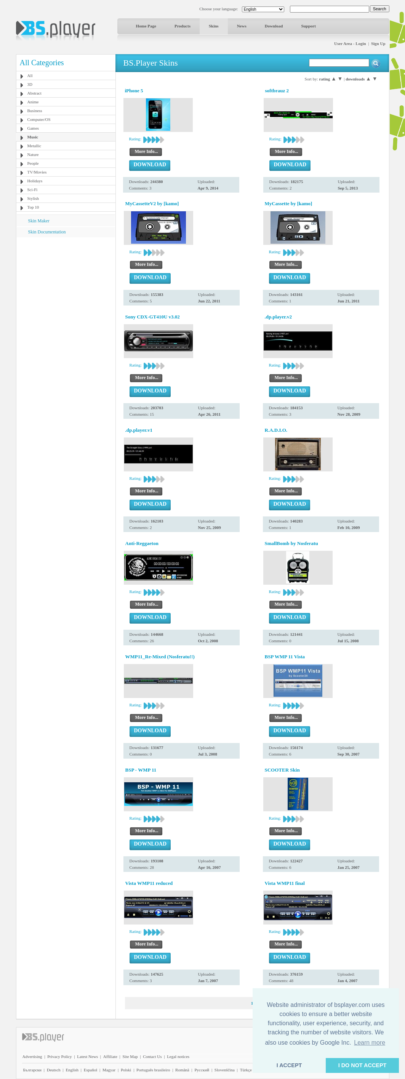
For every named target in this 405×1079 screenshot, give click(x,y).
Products (182, 26)
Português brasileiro (153, 1070)
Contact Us (152, 1056)
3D (29, 84)
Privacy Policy (59, 1056)
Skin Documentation (47, 232)
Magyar (108, 1070)
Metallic (34, 145)
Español (90, 1070)
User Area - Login (350, 43)
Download (274, 26)
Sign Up (378, 43)
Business (34, 110)
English (72, 1070)
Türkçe (246, 1070)
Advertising (32, 1056)
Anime (33, 102)
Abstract (34, 93)
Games (33, 128)
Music (32, 137)
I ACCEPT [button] (289, 1065)
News (242, 26)
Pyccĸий (201, 1070)
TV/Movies (37, 172)
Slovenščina (225, 1070)
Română (182, 1070)
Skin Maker (39, 221)
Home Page (146, 26)
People (33, 163)
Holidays (35, 180)
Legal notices (178, 1056)
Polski (126, 1070)
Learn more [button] (369, 1042)
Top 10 (33, 207)
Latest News (87, 1056)
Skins (214, 26)
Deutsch (54, 1070)
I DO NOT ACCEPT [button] (362, 1065)
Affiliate (110, 1056)
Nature (33, 154)
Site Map (130, 1056)
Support (308, 26)
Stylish (33, 198)
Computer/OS (39, 119)
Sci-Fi (32, 189)
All (30, 75)
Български (32, 1070)
